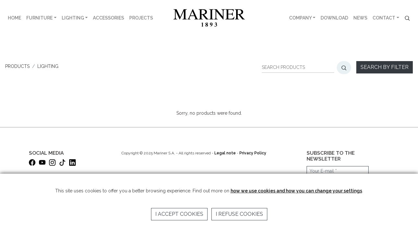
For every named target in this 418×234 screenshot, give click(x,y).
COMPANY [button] (300, 17)
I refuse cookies (239, 214)
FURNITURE (39, 17)
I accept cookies (179, 214)
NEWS (360, 17)
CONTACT (384, 17)
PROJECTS (141, 17)
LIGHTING (73, 17)
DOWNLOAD (334, 17)
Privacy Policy (252, 153)
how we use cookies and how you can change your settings (296, 190)
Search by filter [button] (385, 67)
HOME (14, 17)
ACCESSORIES (108, 17)
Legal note (225, 153)
